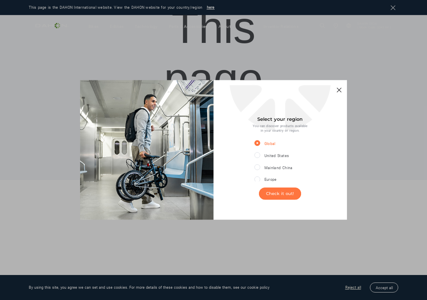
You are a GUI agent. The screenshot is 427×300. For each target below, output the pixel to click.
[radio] (274, 143)
